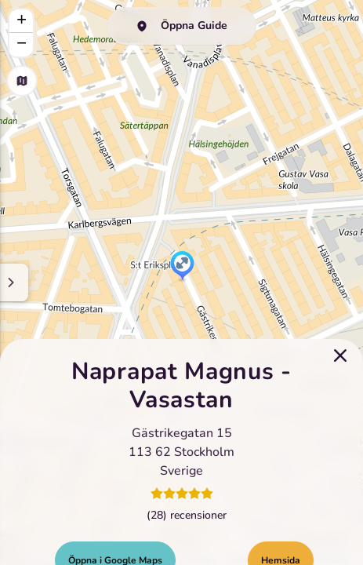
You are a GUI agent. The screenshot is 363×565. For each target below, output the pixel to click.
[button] (182, 266)
